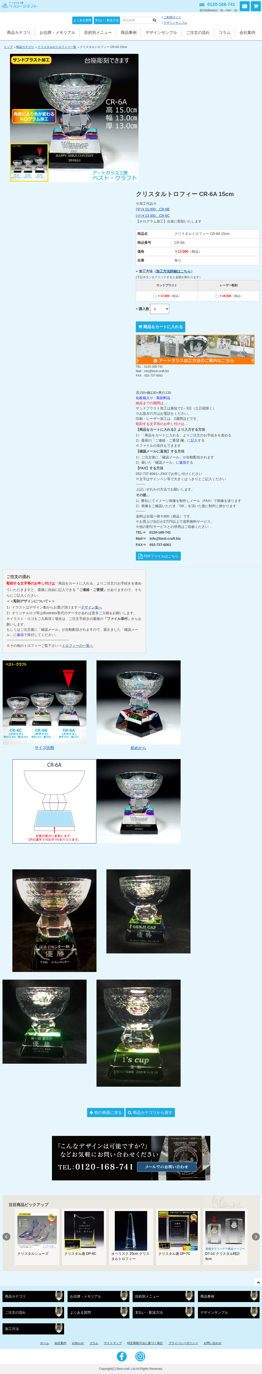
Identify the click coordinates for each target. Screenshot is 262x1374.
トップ (8, 47)
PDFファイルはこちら (161, 556)
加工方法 (12, 1329)
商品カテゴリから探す (152, 1112)
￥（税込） (167, 296)
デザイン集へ (91, 607)
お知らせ (78, 1343)
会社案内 (247, 32)
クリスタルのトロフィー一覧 (57, 47)
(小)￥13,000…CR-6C (153, 216)
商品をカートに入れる (163, 327)
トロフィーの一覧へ (77, 646)
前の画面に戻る (108, 1112)
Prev (6, 1237)
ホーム (44, 1343)
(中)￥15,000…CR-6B (152, 209)
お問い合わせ (245, 6)
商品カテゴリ (19, 32)
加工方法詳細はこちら (173, 271)
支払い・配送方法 (107, 20)
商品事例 (129, 32)
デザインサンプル (175, 22)
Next (256, 1237)
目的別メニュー (98, 32)
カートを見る (256, 6)
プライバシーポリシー (183, 1343)
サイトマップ (113, 1343)
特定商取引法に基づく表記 (145, 1343)
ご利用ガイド (172, 17)
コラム (225, 32)
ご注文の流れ (198, 32)
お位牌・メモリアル (57, 32)
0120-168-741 (221, 4)
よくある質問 (82, 20)
